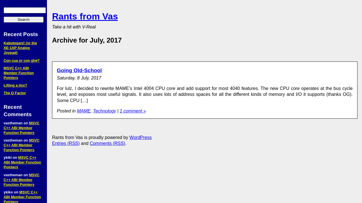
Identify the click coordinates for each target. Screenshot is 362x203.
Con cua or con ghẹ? (22, 60)
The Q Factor (15, 93)
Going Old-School (79, 70)
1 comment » (133, 111)
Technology (104, 111)
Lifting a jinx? (15, 85)
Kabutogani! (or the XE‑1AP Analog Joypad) (20, 48)
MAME (83, 111)
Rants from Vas (85, 16)
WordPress (141, 137)
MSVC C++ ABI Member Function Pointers (19, 73)
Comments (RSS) (107, 143)
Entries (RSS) (66, 143)
